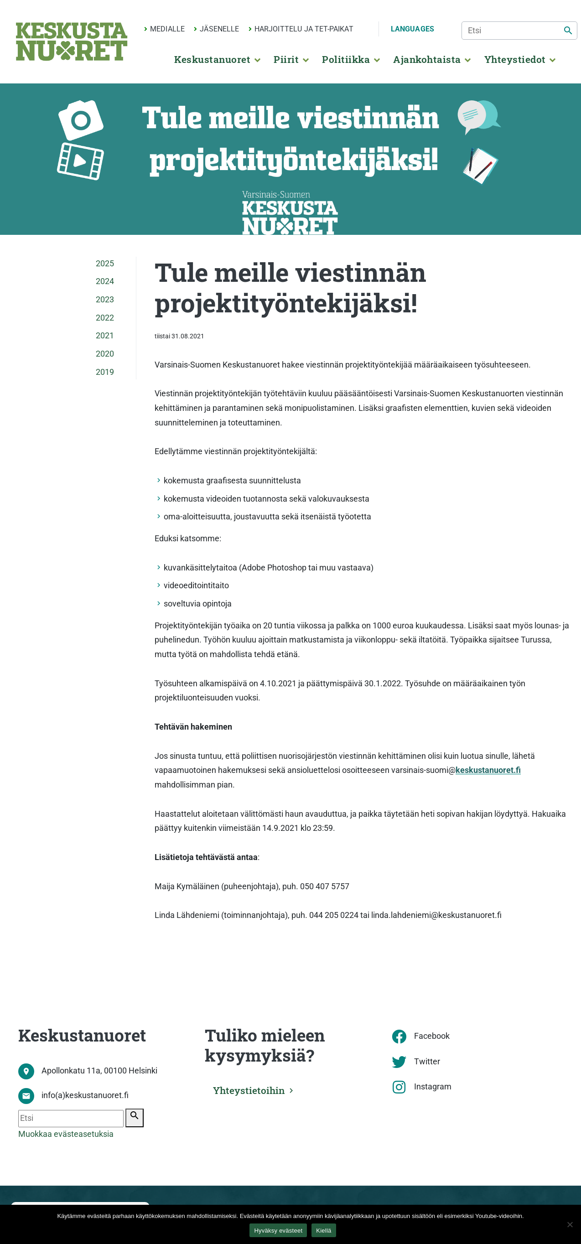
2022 (105, 317)
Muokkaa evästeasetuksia (66, 1134)
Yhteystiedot (515, 59)
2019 (105, 372)
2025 (105, 263)
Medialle (167, 29)
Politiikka (346, 59)
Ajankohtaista (427, 59)
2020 (105, 353)
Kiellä (323, 1230)
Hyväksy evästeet (278, 1230)
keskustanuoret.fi (488, 770)
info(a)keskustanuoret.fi (85, 1095)
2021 (105, 335)
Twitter (427, 1061)
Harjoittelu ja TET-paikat (303, 29)
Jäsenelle (219, 29)
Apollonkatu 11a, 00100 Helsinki (99, 1070)
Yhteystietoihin (249, 1090)
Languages (412, 29)
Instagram (432, 1086)
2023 (105, 299)
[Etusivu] (72, 41)
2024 (105, 281)
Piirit (286, 59)
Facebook (432, 1036)
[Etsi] (519, 30)
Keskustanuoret (212, 59)
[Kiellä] (569, 1224)
